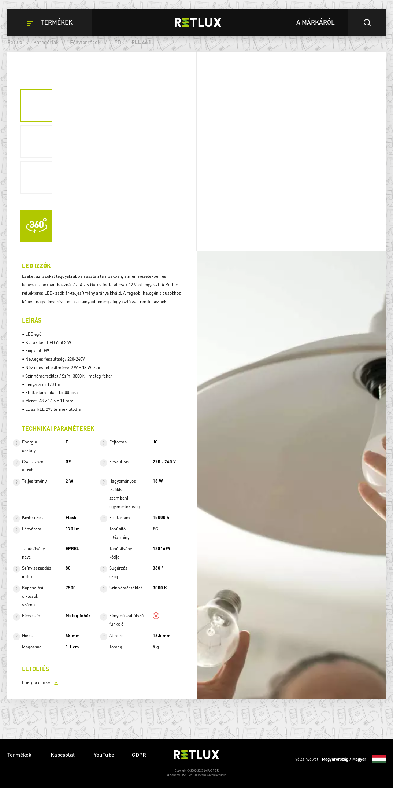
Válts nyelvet (340, 759)
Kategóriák (46, 41)
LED (116, 41)
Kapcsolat (63, 754)
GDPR (139, 754)
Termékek (20, 754)
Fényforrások (85, 41)
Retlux (15, 41)
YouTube (104, 754)
